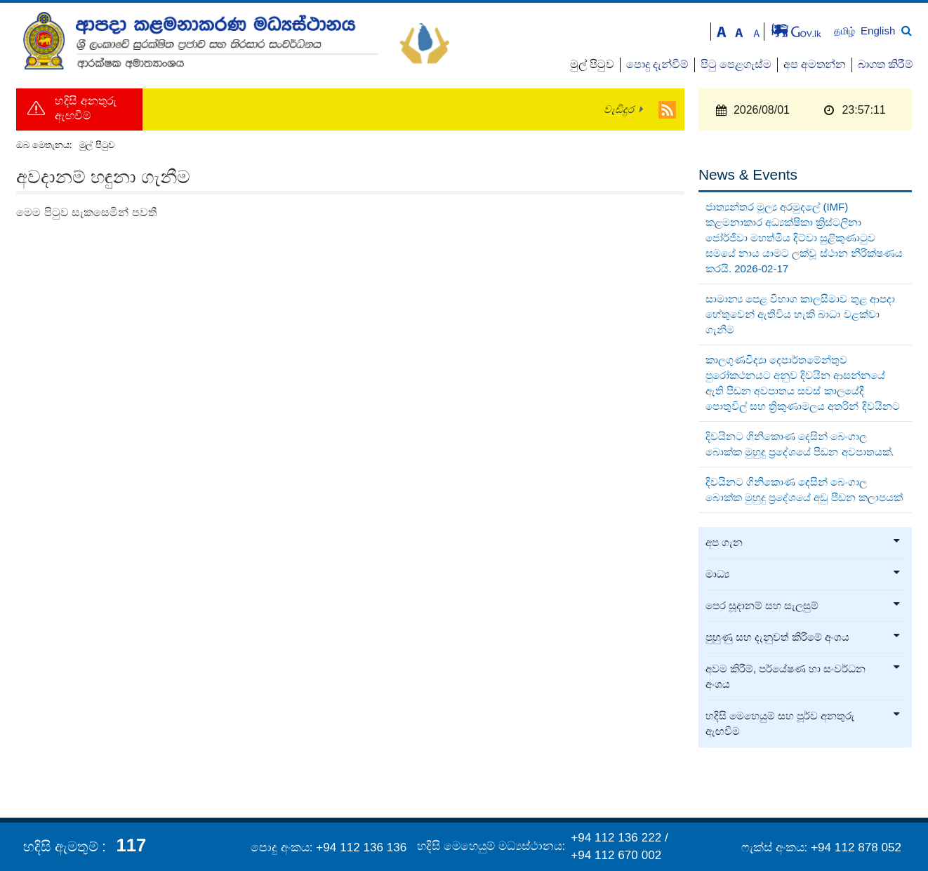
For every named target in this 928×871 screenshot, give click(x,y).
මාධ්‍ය (803, 574)
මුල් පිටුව (592, 64)
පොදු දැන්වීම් (657, 64)
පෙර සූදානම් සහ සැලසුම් (803, 605)
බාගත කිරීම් (885, 64)
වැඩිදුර (619, 109)
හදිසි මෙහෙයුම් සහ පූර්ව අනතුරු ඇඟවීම (803, 723)
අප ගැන (803, 542)
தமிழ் (846, 31)
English (878, 30)
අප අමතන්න (814, 64)
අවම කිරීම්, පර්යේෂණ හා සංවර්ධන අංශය (803, 676)
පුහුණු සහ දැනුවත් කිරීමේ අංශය (803, 637)
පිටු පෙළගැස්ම (736, 64)
